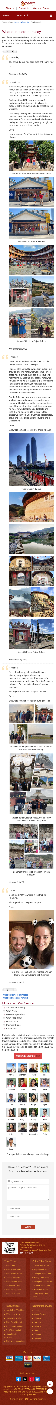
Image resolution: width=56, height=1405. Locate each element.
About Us (10, 8)
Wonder (22, 1069)
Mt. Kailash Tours (13, 1286)
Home (6, 15)
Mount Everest (40, 1314)
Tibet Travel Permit (14, 1322)
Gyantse (37, 1338)
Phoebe (11, 1114)
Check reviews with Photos (15, 995)
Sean (11, 1143)
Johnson (11, 1084)
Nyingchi (37, 1326)
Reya (45, 1114)
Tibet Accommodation (15, 1341)
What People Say (14, 1018)
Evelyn (33, 1099)
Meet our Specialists (15, 1014)
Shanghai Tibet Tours (43, 1281)
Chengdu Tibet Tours (42, 1274)
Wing (33, 1084)
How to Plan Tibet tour (15, 1310)
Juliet (11, 1129)
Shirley (33, 1114)
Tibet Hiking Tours (13, 1289)
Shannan (37, 1334)
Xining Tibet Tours (41, 1277)
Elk (22, 1129)
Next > (15, 51)
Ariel (45, 1084)
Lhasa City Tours (13, 1277)
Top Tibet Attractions (14, 1326)
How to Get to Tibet (14, 1318)
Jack (33, 1069)
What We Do (11, 1011)
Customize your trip (28, 1056)
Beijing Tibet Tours (42, 1269)
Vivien (22, 1084)
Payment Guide (13, 1025)
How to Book (12, 1021)
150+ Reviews (26, 1253)
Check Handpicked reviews (15, 998)
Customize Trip (22, 15)
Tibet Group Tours (13, 1269)
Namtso (37, 1322)
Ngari (36, 1330)
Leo (11, 1099)
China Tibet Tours (41, 1266)
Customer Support (41, 8)
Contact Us (24, 8)
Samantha (33, 1129)
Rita (45, 1069)
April (45, 1099)
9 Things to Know (13, 1314)
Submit (28, 1227)
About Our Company (15, 1007)
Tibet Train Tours (13, 1294)
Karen (11, 1069)
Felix (45, 1129)
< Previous (4, 51)
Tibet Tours (10, 1266)
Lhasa (36, 1310)
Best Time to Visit (13, 1330)
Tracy (22, 1099)
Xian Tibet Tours (41, 1289)
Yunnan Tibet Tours (42, 1286)
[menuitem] (6, 15)
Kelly (22, 1114)
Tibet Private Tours (14, 1274)
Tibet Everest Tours (14, 1281)
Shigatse (37, 1318)
